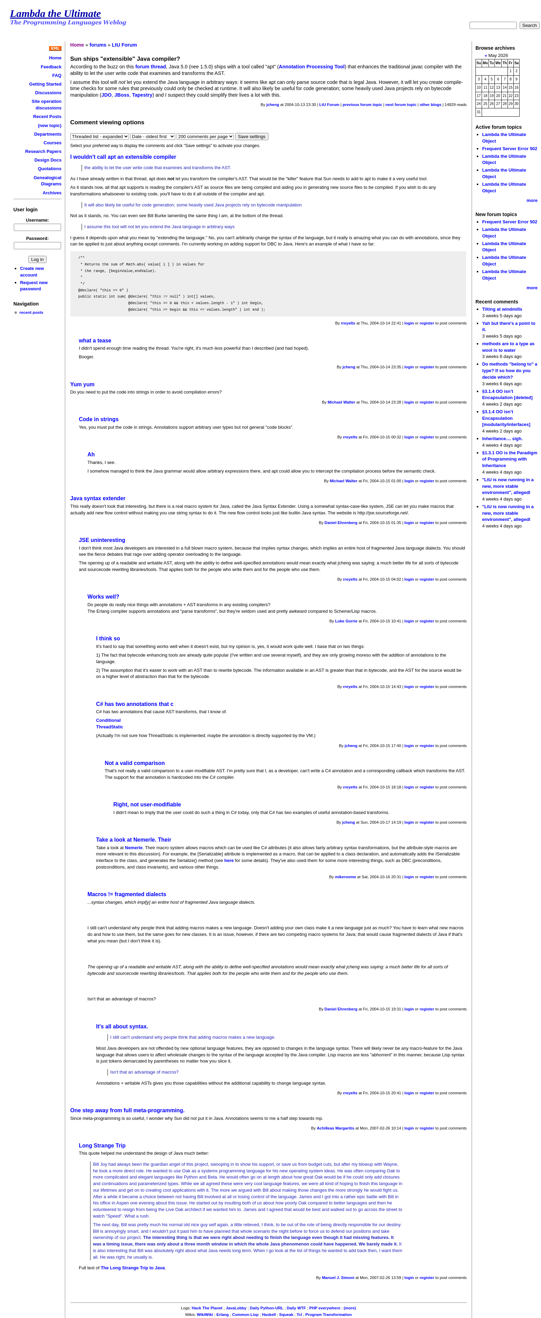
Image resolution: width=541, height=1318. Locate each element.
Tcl (299, 1314)
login (409, 323)
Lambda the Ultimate (55, 13)
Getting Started (45, 84)
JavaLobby (236, 1308)
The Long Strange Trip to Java (133, 1267)
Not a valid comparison (135, 763)
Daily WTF (296, 1308)
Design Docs (48, 160)
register (427, 323)
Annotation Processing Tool (312, 66)
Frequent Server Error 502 (509, 148)
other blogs (430, 105)
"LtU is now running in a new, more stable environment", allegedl (507, 486)
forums (98, 45)
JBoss (122, 95)
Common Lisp (245, 1314)
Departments (47, 134)
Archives (51, 192)
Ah (91, 454)
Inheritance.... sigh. (502, 438)
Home (55, 57)
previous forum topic (362, 105)
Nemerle (133, 847)
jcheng (272, 105)
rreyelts (348, 323)
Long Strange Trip (102, 1146)
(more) (350, 1308)
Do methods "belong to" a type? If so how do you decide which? (509, 370)
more (532, 200)
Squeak (286, 1314)
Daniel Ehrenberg (341, 523)
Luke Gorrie (346, 621)
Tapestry (142, 95)
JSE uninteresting (102, 540)
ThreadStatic (109, 726)
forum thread (150, 66)
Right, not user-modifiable (147, 804)
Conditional (108, 720)
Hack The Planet (207, 1308)
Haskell (269, 1314)
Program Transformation (328, 1314)
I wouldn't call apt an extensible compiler (123, 157)
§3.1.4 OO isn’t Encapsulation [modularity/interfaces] (506, 418)
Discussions (48, 92)
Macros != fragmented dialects (127, 894)
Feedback (51, 66)
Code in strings (99, 419)
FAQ (56, 75)
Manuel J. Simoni (338, 1278)
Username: (37, 220)
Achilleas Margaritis (335, 1128)
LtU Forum (124, 45)
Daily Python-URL (266, 1308)
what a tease (95, 340)
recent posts (31, 312)
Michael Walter (341, 402)
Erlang (222, 1314)
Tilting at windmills (502, 309)
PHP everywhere (324, 1308)
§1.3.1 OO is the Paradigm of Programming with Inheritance (509, 459)
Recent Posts (47, 116)
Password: (37, 238)
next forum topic (400, 105)
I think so (108, 638)
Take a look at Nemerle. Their (133, 840)
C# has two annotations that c (135, 704)
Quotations (49, 168)
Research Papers (43, 151)
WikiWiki (205, 1314)
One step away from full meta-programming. (127, 1110)
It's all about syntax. (122, 1026)
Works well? (103, 597)
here (229, 860)
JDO (106, 95)
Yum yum (82, 384)
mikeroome (345, 877)
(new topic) (49, 125)
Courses (52, 142)
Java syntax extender (98, 498)
